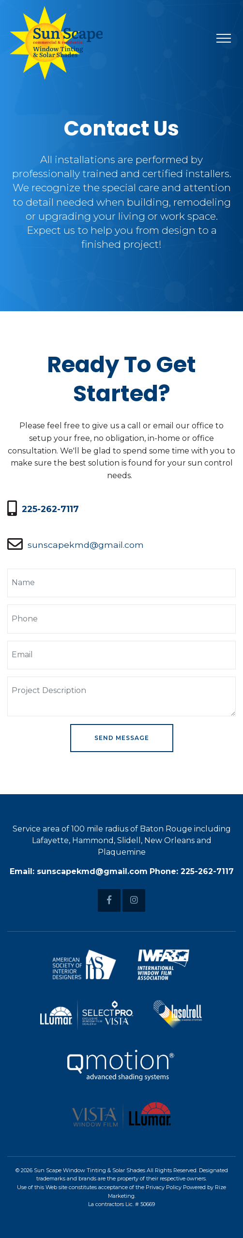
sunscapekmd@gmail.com (86, 545)
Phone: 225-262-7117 (192, 871)
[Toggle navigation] (223, 37)
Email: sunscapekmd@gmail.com (79, 871)
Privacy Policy (164, 1187)
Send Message (121, 737)
